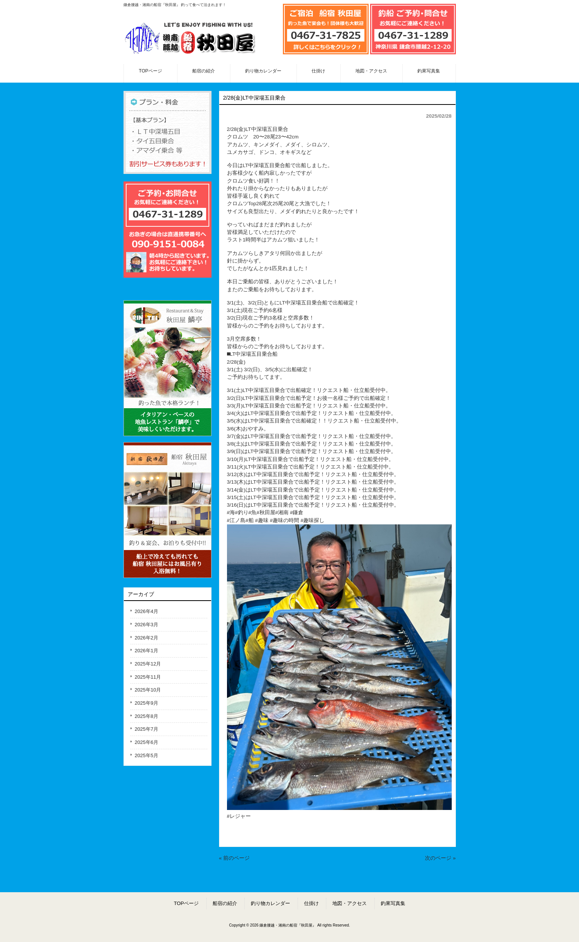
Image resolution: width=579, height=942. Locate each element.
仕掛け (311, 903)
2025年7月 (146, 729)
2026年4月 (146, 611)
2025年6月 (146, 742)
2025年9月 (146, 703)
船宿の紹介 (225, 903)
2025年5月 (146, 755)
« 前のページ (234, 858)
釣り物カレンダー (270, 903)
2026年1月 (146, 650)
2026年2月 (146, 638)
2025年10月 (148, 690)
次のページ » (440, 858)
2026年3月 (146, 624)
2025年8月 (146, 716)
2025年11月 (148, 677)
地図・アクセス (349, 903)
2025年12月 (148, 664)
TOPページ (186, 903)
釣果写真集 (393, 903)
